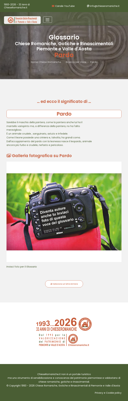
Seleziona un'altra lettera (64, 284)
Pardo (93, 62)
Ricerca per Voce (76, 62)
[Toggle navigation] (47, 20)
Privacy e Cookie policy (108, 392)
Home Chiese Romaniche (46, 62)
